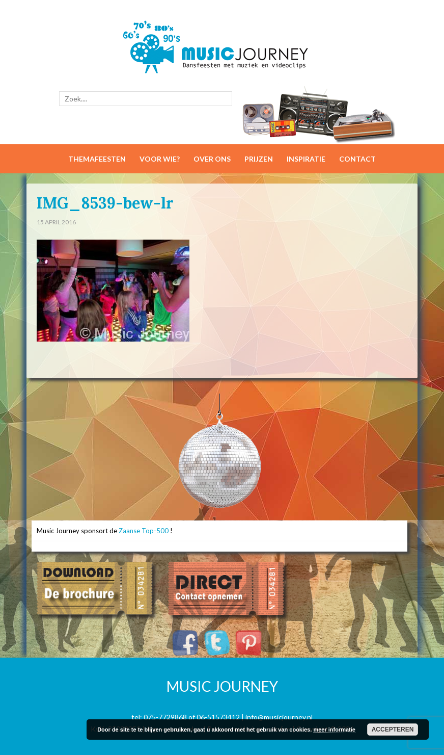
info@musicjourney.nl (279, 717)
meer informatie (334, 729)
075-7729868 (165, 717)
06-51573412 (218, 717)
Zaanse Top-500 (144, 531)
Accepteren (393, 729)
